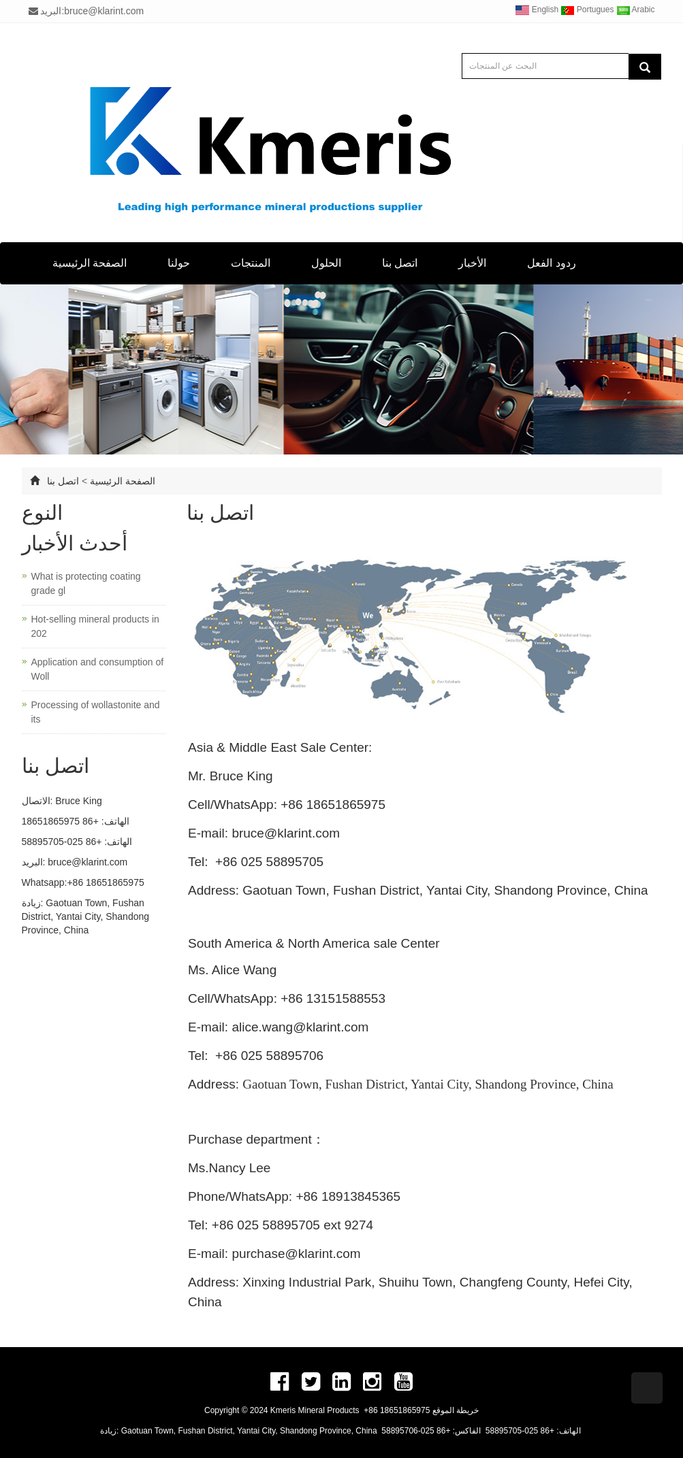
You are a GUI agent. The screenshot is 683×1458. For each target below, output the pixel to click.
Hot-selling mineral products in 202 (95, 626)
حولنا (179, 263)
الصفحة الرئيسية (89, 263)
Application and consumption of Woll (97, 669)
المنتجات (250, 263)
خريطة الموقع (455, 1410)
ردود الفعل (551, 263)
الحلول (326, 263)
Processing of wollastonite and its (95, 712)
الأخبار (472, 263)
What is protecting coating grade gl (86, 583)
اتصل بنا (399, 263)
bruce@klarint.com (87, 862)
